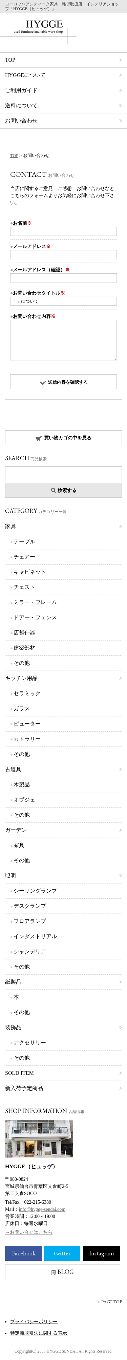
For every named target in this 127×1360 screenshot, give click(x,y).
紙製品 (13, 982)
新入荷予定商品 (24, 1088)
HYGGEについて (25, 75)
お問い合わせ (21, 121)
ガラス (22, 708)
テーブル (24, 541)
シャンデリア (30, 951)
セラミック (27, 693)
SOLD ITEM (19, 1073)
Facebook (24, 1253)
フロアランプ (30, 921)
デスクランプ (30, 906)
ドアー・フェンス (35, 617)
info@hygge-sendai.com (42, 1209)
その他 (22, 663)
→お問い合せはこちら (28, 1232)
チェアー (24, 557)
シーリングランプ (35, 891)
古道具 (13, 769)
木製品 (22, 784)
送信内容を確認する (64, 382)
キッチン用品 (21, 678)
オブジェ (24, 800)
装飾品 (13, 1027)
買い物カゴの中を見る (63, 438)
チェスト (24, 587)
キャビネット (30, 572)
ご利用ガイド (21, 90)
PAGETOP (111, 1302)
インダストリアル (35, 936)
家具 (10, 526)
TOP (10, 60)
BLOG (62, 1272)
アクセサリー (30, 1042)
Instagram (101, 1253)
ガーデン (16, 830)
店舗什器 (24, 632)
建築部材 (24, 648)
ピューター (27, 724)
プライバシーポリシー (34, 1321)
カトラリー (27, 739)
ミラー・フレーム (35, 602)
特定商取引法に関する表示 (38, 1333)
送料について (21, 105)
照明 (10, 875)
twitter (62, 1253)
